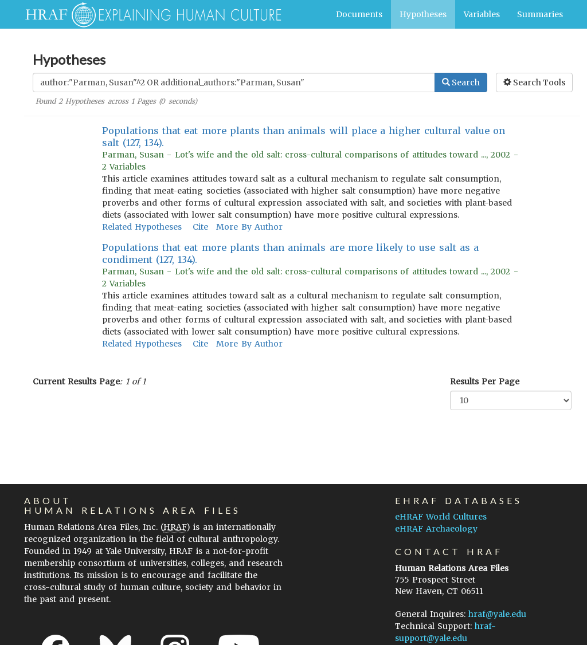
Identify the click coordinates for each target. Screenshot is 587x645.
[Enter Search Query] (234, 82)
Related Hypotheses (142, 227)
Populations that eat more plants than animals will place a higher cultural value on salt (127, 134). (303, 136)
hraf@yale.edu (497, 614)
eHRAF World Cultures (441, 517)
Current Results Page (76, 381)
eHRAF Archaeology (436, 529)
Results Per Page (484, 381)
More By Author (249, 227)
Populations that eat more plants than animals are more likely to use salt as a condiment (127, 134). (290, 253)
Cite (200, 227)
